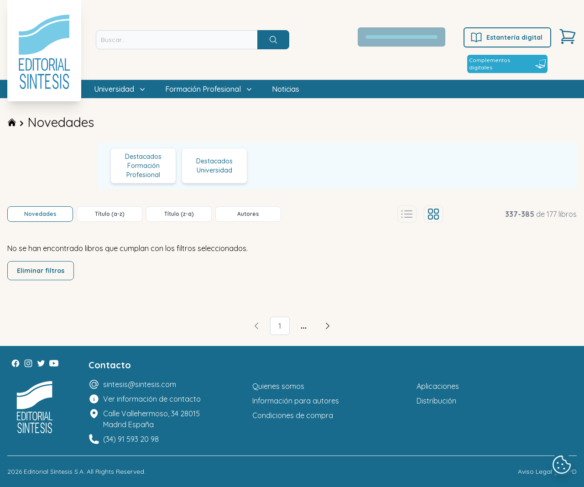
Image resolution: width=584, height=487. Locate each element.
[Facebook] (15, 363)
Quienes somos (278, 386)
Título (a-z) (110, 213)
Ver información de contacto (152, 398)
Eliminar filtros (40, 271)
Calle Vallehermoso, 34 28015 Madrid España (151, 419)
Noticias (285, 89)
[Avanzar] (328, 326)
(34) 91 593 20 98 (131, 439)
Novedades (60, 122)
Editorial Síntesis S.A (53, 471)
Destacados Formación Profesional (143, 165)
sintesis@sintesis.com (139, 384)
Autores (248, 213)
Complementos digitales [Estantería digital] (507, 64)
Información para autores (295, 400)
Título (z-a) (179, 213)
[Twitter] (41, 363)
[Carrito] (567, 36)
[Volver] (256, 326)
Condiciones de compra (292, 415)
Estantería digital (506, 37)
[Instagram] (28, 363)
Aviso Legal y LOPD (547, 471)
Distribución (436, 400)
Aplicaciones (438, 386)
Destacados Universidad (214, 165)
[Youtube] (53, 363)
